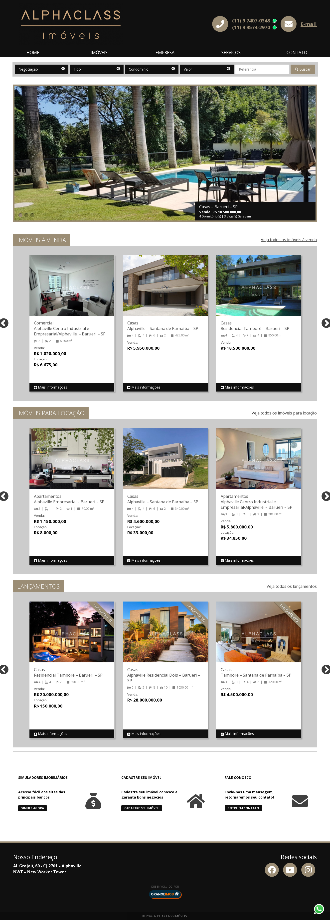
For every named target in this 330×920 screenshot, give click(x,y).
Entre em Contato (243, 808)
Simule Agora (32, 808)
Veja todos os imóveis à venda (289, 239)
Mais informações (50, 387)
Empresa (165, 52)
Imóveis (99, 52)
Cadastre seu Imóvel (141, 808)
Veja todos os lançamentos (292, 586)
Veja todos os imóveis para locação (284, 413)
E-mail (309, 24)
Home (32, 52)
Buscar (303, 69)
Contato (297, 52)
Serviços (231, 52)
